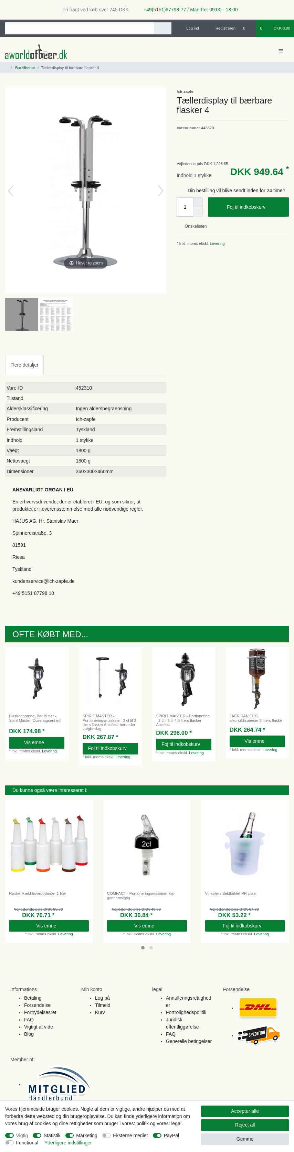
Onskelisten (193, 226)
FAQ (29, 1019)
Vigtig (22, 1135)
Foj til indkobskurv (255, 207)
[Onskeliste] (247, 28)
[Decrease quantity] (198, 212)
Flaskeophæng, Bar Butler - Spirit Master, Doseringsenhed (35, 718)
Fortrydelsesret (40, 1012)
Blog (29, 1034)
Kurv (100, 1012)
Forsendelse (37, 1005)
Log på (102, 998)
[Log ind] (190, 28)
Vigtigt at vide (38, 1027)
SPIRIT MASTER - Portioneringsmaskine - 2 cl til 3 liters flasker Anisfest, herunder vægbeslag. (109, 722)
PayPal (171, 1135)
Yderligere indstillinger (68, 1142)
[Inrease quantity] (198, 202)
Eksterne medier (130, 1135)
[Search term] (79, 28)
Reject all (245, 1125)
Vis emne (42, 742)
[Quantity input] (185, 207)
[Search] (162, 28)
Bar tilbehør (24, 68)
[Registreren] (221, 28)
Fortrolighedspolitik (186, 1012)
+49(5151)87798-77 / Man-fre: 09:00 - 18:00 (188, 9)
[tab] (24, 365)
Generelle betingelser (189, 1041)
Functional (27, 1142)
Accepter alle (245, 1111)
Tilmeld (103, 1005)
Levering (216, 243)
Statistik (52, 1135)
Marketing (86, 1135)
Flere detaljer (24, 365)
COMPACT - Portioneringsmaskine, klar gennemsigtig (141, 895)
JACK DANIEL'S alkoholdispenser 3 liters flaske (256, 718)
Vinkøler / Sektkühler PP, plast (230, 893)
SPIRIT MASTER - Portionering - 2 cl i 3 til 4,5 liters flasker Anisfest (183, 720)
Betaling (33, 998)
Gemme (245, 1139)
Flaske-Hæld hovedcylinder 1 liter (37, 893)
